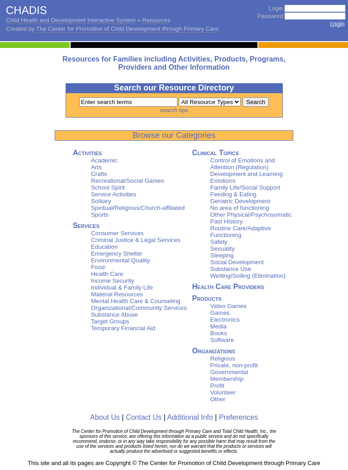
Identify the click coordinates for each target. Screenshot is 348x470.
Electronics (225, 319)
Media (218, 326)
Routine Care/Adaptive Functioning (240, 231)
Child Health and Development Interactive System (71, 20)
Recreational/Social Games (127, 180)
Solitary (101, 201)
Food (98, 267)
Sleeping (222, 255)
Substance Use (230, 269)
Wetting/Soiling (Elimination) (248, 275)
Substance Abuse (114, 314)
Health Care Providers (228, 286)
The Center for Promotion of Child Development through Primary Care (127, 28)
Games (220, 312)
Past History (226, 221)
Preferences (238, 417)
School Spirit (108, 187)
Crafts (99, 174)
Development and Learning (246, 174)
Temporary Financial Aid (123, 328)
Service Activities (113, 194)
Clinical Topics (215, 153)
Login (276, 8)
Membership (226, 378)
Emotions (223, 180)
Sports (100, 214)
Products (207, 298)
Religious (222, 358)
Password (270, 16)
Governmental (229, 372)
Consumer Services (117, 233)
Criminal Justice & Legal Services (136, 240)
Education (104, 246)
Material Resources (117, 294)
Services (86, 225)
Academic (104, 160)
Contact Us (144, 417)
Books (218, 333)
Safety (219, 241)
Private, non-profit (234, 365)
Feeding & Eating (233, 194)
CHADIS (26, 10)
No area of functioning (239, 207)
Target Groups (110, 321)
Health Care (107, 274)
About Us (105, 417)
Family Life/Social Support (245, 187)
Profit (217, 385)
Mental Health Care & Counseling (136, 301)
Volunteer (223, 392)
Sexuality (222, 248)
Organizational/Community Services (139, 307)
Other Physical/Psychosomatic (251, 214)
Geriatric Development (240, 201)
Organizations (213, 351)
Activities (87, 153)
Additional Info (190, 417)
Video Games (228, 306)
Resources (156, 20)
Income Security (112, 280)
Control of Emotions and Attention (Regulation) (242, 164)
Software (222, 340)
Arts (96, 167)
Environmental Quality (120, 260)
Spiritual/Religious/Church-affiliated (138, 207)
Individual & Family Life (122, 287)
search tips (174, 110)
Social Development (237, 262)
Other (217, 399)
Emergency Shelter (116, 253)
